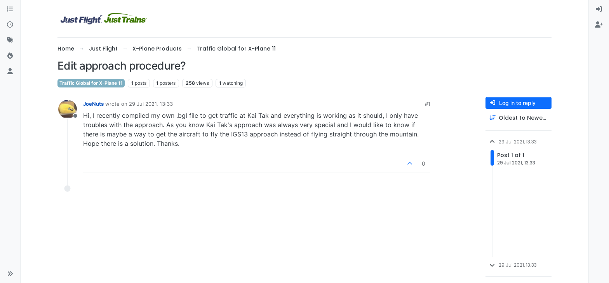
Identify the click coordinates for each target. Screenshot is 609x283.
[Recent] (10, 25)
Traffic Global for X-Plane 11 (91, 83)
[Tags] (10, 40)
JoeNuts (93, 104)
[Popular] (10, 56)
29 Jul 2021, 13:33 (151, 104)
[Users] (10, 71)
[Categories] (10, 9)
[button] (10, 273)
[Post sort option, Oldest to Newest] (518, 118)
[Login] (599, 9)
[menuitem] (599, 9)
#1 (427, 104)
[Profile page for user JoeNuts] (67, 109)
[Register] (599, 25)
